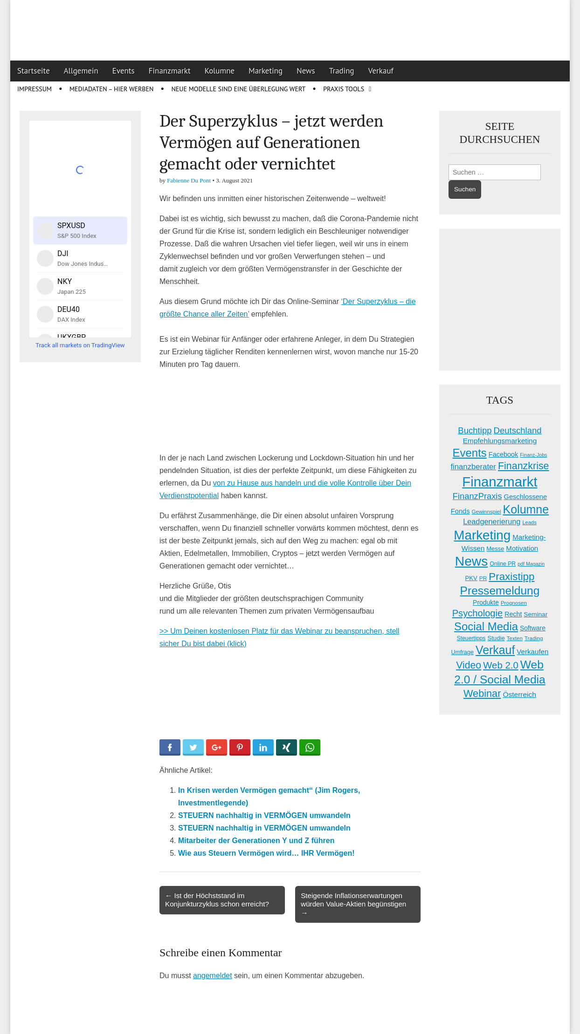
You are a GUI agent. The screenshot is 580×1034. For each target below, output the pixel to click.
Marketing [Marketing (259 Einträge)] (482, 535)
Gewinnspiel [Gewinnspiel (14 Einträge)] (486, 511)
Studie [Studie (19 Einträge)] (495, 638)
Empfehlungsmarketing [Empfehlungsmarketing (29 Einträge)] (500, 441)
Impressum (34, 89)
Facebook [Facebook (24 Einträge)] (503, 454)
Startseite (33, 71)
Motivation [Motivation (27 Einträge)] (522, 548)
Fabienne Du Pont (189, 180)
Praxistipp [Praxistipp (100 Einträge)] (511, 576)
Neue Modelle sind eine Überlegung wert (238, 89)
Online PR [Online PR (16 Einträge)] (503, 564)
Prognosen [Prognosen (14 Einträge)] (514, 603)
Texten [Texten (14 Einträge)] (515, 638)
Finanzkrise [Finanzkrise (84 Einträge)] (523, 466)
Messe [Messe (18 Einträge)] (495, 548)
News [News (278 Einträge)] (471, 561)
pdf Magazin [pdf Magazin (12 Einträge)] (531, 564)
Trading (341, 71)
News (306, 71)
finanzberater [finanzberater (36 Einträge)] (473, 466)
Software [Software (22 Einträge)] (532, 628)
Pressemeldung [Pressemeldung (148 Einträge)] (500, 590)
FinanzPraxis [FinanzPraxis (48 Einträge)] (477, 496)
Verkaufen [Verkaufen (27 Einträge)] (532, 652)
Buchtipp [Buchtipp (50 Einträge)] (474, 430)
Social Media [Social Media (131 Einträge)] (486, 626)
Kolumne (220, 71)
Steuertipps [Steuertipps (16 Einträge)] (471, 638)
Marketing (266, 71)
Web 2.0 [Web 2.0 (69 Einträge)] (500, 665)
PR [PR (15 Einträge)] (483, 578)
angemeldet (212, 976)
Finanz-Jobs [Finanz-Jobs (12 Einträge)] (533, 455)
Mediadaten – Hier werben (111, 89)
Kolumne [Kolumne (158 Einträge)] (526, 509)
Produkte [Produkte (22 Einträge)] (486, 602)
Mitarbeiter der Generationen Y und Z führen (256, 841)
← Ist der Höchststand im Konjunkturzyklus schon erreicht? (217, 900)
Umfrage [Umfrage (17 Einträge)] (462, 652)
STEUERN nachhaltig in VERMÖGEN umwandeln (264, 815)
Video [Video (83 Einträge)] (468, 665)
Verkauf (381, 71)
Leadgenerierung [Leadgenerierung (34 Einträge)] (491, 521)
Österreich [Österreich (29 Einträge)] (519, 694)
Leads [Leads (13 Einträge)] (529, 522)
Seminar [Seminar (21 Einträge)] (535, 614)
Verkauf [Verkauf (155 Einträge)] (495, 649)
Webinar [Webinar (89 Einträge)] (482, 693)
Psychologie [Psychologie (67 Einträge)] (477, 613)
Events (123, 71)
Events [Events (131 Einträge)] (470, 452)
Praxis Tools (343, 89)
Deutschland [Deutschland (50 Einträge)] (518, 430)
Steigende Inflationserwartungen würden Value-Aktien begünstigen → (353, 904)
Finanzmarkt (170, 71)
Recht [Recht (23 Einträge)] (513, 614)
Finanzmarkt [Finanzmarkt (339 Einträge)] (499, 481)
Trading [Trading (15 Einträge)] (534, 638)
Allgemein (81, 71)
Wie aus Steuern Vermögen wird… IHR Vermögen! (266, 853)
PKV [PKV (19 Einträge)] (471, 577)
